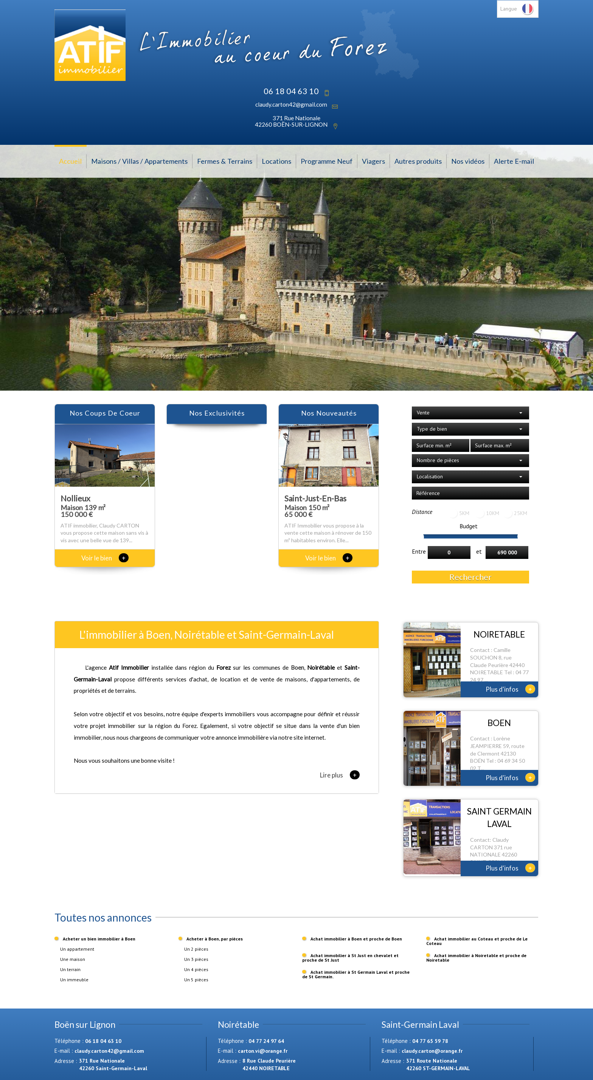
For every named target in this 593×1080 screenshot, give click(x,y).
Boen (297, 667)
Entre (419, 551)
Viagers (373, 161)
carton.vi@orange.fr (262, 1050)
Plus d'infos (510, 689)
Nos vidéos (467, 161)
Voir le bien (105, 558)
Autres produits (418, 161)
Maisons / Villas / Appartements (139, 161)
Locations (276, 161)
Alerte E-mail (514, 161)
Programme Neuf (326, 161)
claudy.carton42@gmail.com (291, 104)
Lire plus (340, 774)
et (479, 551)
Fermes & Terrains (224, 161)
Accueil (70, 161)
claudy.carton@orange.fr (432, 1050)
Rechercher (470, 577)
